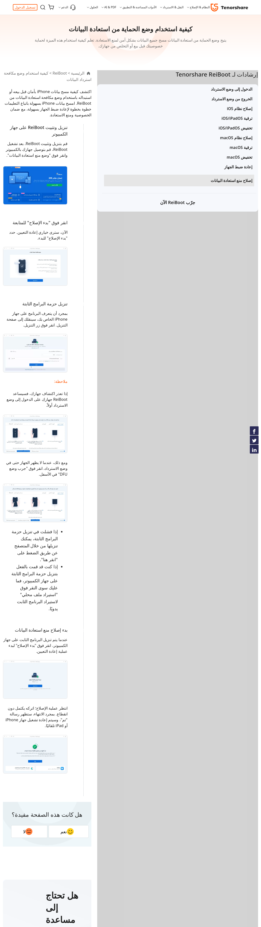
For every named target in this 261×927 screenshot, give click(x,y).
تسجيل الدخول (25, 7)
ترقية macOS (241, 155)
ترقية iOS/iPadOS (236, 126)
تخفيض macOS (239, 165)
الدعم (68, 7)
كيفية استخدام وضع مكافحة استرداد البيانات (106, 73)
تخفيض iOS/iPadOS (235, 136)
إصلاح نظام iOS (239, 117)
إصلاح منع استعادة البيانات (231, 189)
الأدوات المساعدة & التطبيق (139, 7)
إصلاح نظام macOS (236, 146)
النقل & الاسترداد (173, 7)
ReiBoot (153, 73)
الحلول (94, 7)
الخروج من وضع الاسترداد (231, 107)
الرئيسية (170, 73)
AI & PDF (110, 7)
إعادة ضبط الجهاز (238, 175)
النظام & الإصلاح (200, 7)
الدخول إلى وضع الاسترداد (231, 97)
